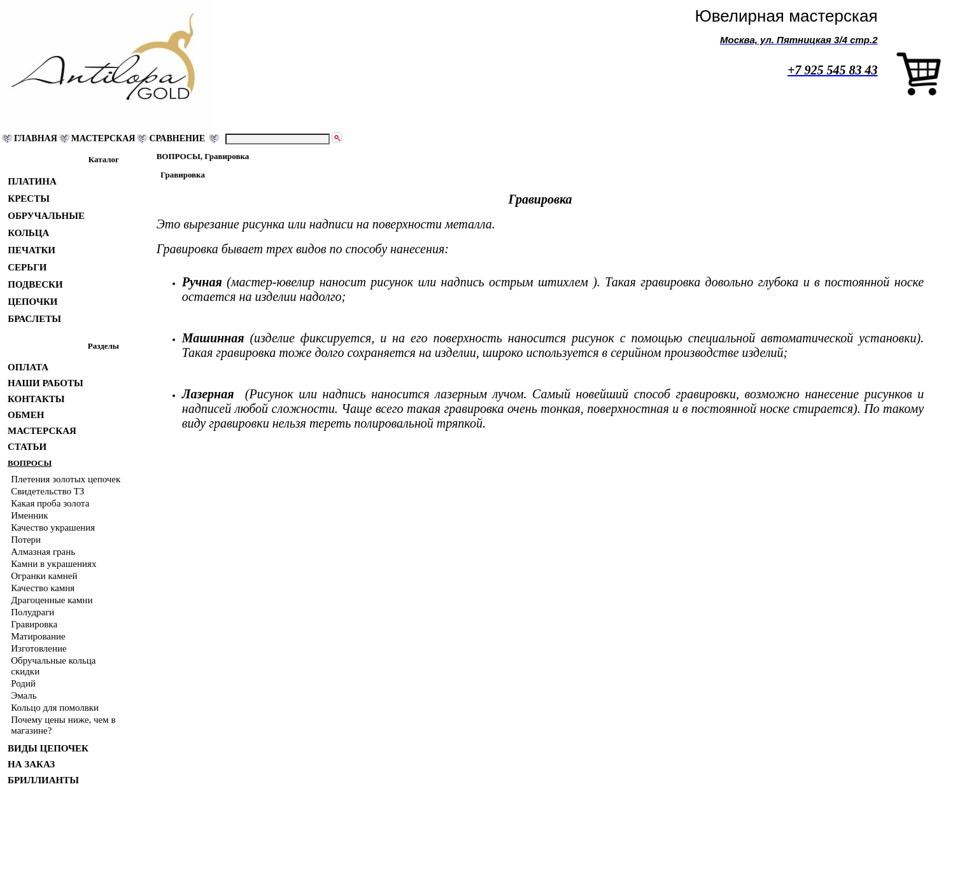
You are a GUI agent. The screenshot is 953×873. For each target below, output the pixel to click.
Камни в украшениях (53, 564)
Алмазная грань (43, 552)
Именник (29, 515)
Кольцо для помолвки (55, 707)
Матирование (38, 636)
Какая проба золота (50, 503)
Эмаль (23, 695)
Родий (23, 683)
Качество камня (42, 588)
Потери (26, 539)
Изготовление (38, 648)
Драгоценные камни (51, 600)
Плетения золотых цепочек (65, 479)
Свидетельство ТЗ (47, 491)
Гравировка (34, 624)
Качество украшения (53, 527)
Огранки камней (44, 576)
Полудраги (32, 612)
